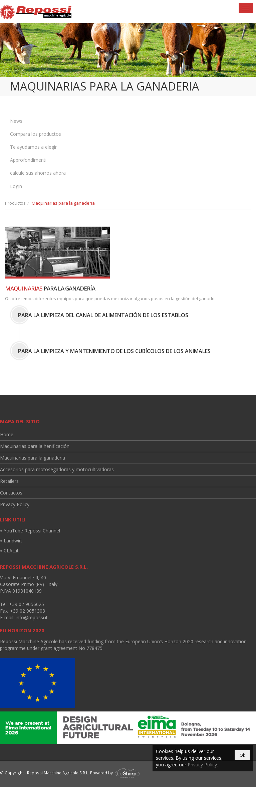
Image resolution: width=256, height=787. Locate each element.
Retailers (9, 481)
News (16, 121)
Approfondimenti (28, 160)
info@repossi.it (32, 617)
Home (6, 434)
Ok (242, 755)
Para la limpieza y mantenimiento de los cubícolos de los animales (114, 351)
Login (16, 186)
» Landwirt (11, 540)
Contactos (11, 493)
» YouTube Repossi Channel (30, 530)
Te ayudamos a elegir (33, 147)
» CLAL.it (9, 550)
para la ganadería (50, 288)
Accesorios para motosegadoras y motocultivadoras (57, 469)
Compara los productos (35, 134)
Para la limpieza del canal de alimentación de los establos (103, 315)
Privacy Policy (14, 504)
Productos (15, 203)
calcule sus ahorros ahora (38, 173)
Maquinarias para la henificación (34, 446)
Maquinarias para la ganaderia (32, 458)
